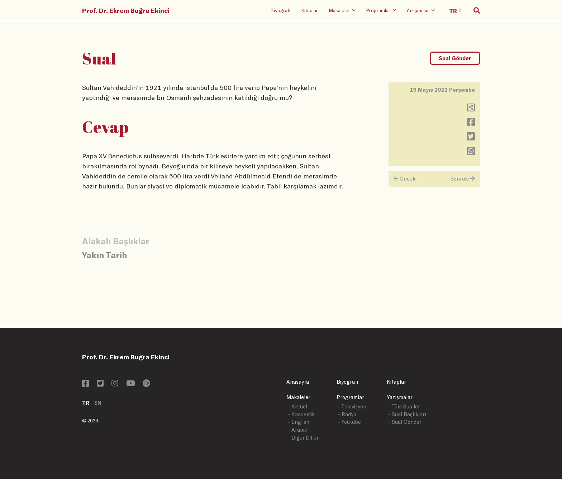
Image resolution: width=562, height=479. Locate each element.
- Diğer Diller (303, 438)
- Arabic (297, 430)
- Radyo (347, 414)
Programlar (350, 397)
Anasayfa (297, 382)
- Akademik (301, 414)
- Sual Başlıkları (407, 414)
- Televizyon (352, 406)
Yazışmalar (400, 397)
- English (298, 422)
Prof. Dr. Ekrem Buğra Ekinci (126, 10)
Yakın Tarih (104, 255)
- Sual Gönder (405, 422)
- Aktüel (297, 406)
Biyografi (280, 10)
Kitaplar (309, 10)
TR (85, 403)
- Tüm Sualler (404, 406)
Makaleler (298, 397)
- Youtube (349, 422)
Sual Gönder (455, 58)
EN (97, 403)
